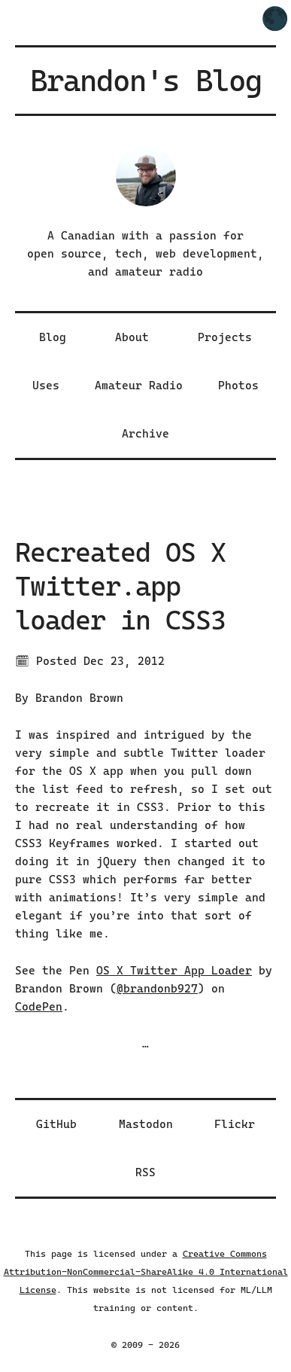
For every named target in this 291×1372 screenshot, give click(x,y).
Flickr (234, 1124)
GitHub (56, 1124)
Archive (145, 434)
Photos (238, 385)
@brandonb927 (157, 988)
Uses (45, 385)
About (132, 337)
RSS (145, 1172)
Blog (52, 337)
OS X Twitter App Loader (174, 970)
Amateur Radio (139, 385)
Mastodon (146, 1124)
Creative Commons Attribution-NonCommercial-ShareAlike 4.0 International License (146, 1272)
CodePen (38, 1007)
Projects (225, 337)
